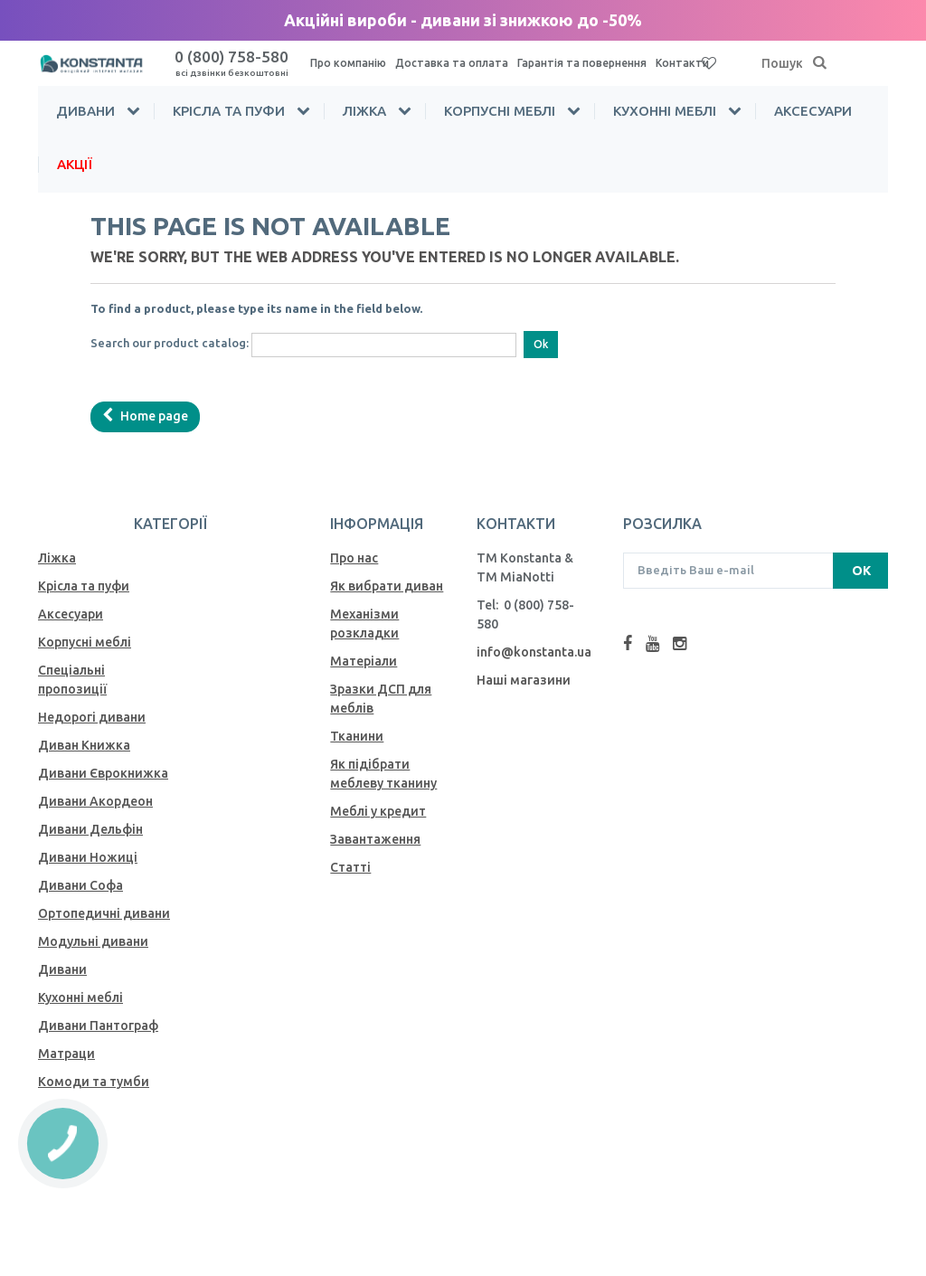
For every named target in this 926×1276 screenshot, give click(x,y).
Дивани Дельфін (90, 829)
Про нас (354, 558)
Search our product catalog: (169, 342)
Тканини (356, 736)
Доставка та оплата (451, 63)
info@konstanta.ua (534, 652)
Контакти (682, 63)
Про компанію (348, 63)
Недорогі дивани (92, 717)
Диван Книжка (84, 745)
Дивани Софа (80, 885)
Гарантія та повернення (582, 63)
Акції (74, 164)
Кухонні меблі (664, 110)
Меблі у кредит (378, 811)
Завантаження (375, 839)
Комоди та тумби (93, 1081)
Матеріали (363, 661)
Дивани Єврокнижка (103, 773)
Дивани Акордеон (95, 801)
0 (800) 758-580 (231, 63)
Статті (350, 867)
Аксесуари (813, 110)
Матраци (66, 1053)
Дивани (85, 110)
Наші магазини (524, 680)
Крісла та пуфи (229, 110)
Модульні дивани (93, 941)
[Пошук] (820, 63)
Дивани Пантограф (98, 1025)
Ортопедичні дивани (104, 913)
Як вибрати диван (386, 586)
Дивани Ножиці (87, 857)
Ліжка (364, 110)
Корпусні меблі (499, 110)
